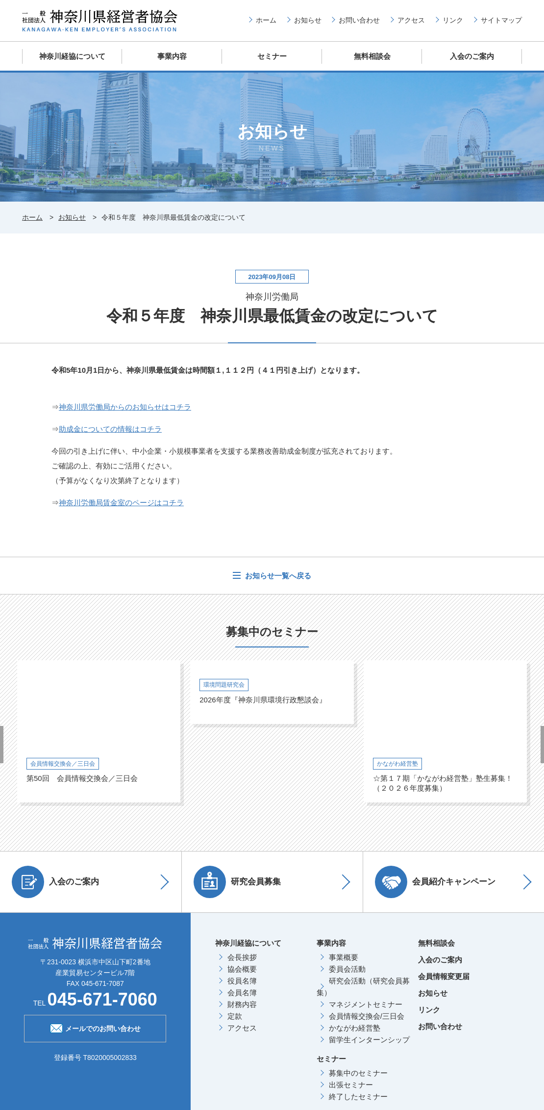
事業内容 (172, 56)
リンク (453, 20)
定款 (234, 1015)
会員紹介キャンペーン (435, 881)
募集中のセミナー (358, 1072)
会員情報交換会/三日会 (366, 1015)
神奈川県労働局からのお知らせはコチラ (125, 406)
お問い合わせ (359, 20)
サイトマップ (501, 20)
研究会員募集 (237, 881)
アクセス (411, 20)
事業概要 (343, 957)
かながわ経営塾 (354, 1027)
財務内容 (242, 1004)
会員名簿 (242, 992)
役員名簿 (242, 980)
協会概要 (242, 968)
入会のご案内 (472, 56)
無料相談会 (372, 56)
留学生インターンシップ (369, 1039)
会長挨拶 (242, 957)
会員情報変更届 (444, 976)
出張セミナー (351, 1084)
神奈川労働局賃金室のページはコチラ (121, 502)
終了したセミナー (358, 1096)
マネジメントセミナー (365, 1004)
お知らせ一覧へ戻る (277, 575)
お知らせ (307, 20)
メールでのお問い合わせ (95, 1027)
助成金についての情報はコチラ (110, 428)
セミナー (272, 56)
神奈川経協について (72, 56)
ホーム (266, 20)
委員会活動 (347, 968)
